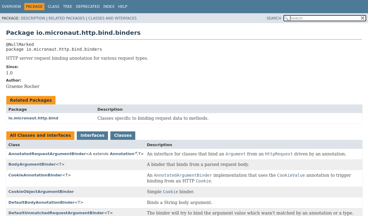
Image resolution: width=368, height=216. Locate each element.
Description (33, 18)
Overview (11, 6)
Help (122, 6)
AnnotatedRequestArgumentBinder (47, 154)
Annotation (122, 154)
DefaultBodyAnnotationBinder (41, 202)
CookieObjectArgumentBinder (41, 191)
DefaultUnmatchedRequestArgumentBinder (56, 213)
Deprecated (88, 6)
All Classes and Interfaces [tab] (40, 135)
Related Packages (67, 18)
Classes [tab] (123, 135)
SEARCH (274, 18)
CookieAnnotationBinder (35, 175)
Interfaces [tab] (92, 135)
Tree (67, 6)
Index (109, 6)
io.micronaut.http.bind (33, 118)
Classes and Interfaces (112, 18)
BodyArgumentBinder (32, 164)
